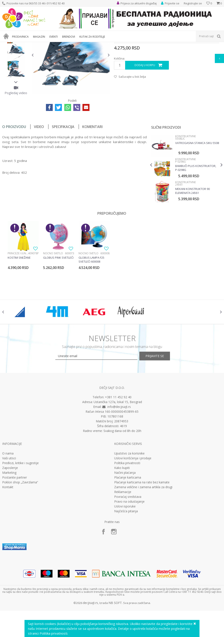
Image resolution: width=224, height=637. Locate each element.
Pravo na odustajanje (129, 551)
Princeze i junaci (18, 298)
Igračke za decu (41, 45)
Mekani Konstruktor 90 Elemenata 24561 (192, 236)
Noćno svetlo (53, 298)
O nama (8, 503)
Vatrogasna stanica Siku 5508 (197, 188)
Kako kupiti (122, 518)
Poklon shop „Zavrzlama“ (20, 532)
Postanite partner (14, 527)
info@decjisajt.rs (119, 457)
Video (39, 171)
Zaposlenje (10, 518)
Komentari (92, 171)
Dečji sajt (7, 45)
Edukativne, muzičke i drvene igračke (76, 45)
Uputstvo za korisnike (129, 503)
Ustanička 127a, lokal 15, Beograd (118, 452)
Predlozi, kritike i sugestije (20, 513)
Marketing (9, 523)
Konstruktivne (110, 45)
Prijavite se (160, 406)
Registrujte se (193, 3)
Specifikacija (63, 171)
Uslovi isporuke (125, 556)
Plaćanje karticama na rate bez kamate (142, 532)
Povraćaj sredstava (127, 547)
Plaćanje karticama (127, 527)
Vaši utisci (9, 508)
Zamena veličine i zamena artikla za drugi (143, 537)
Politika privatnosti (127, 513)
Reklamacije (122, 542)
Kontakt (7, 537)
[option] (15, 77)
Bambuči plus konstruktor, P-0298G (195, 213)
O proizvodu (14, 171)
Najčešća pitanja (126, 561)
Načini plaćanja (125, 523)
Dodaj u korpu (144, 110)
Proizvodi (22, 45)
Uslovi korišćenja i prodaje (132, 508)
